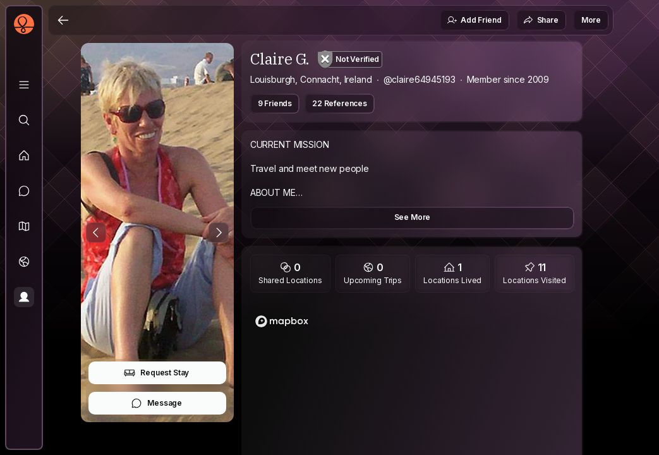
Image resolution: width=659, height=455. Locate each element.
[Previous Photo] (96, 232)
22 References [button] (339, 103)
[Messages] (24, 191)
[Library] (24, 85)
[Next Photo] (219, 232)
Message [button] (156, 403)
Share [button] (541, 20)
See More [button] (412, 217)
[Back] (63, 20)
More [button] (591, 20)
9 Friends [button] (275, 103)
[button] (24, 226)
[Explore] (24, 120)
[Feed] (24, 155)
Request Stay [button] (156, 373)
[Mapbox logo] (282, 321)
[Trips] (24, 262)
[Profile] (24, 297)
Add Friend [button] (474, 20)
